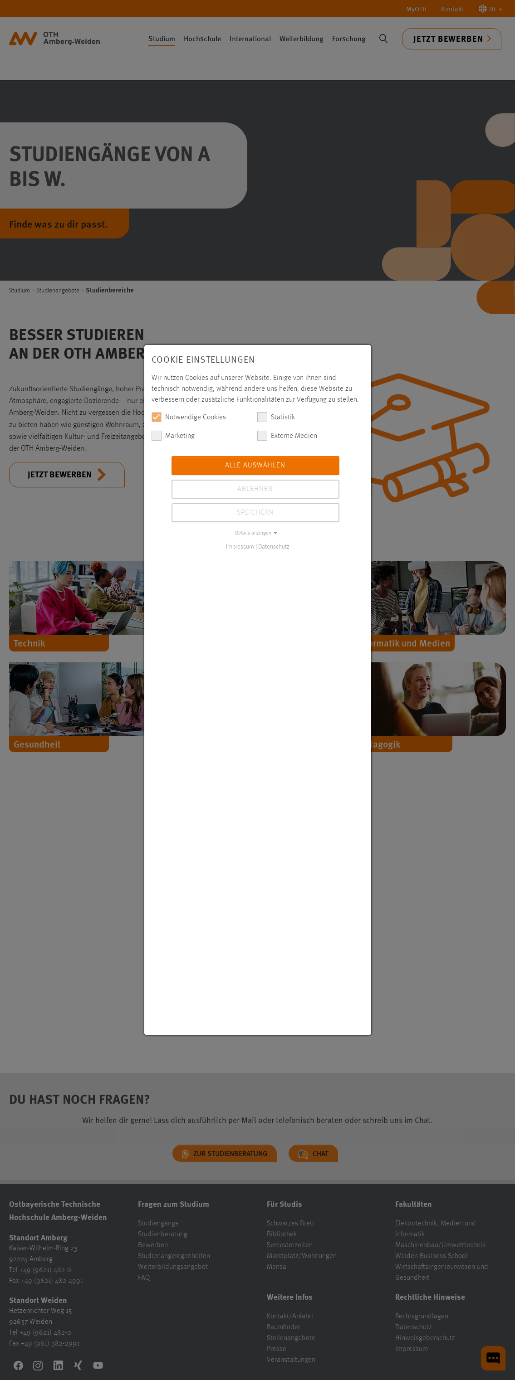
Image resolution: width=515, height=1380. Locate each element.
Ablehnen (255, 489)
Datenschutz (273, 547)
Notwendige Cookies (189, 417)
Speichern (255, 512)
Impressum (240, 547)
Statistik (276, 417)
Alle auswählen (255, 465)
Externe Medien (287, 436)
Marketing (173, 436)
